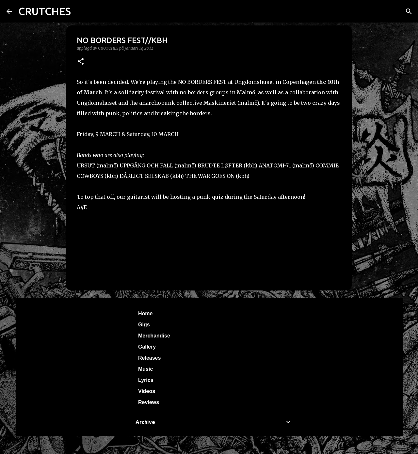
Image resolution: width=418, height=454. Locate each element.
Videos (146, 391)
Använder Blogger (209, 444)
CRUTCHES (44, 11)
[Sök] (409, 11)
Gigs (144, 324)
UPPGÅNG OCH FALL (146, 165)
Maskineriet (219, 103)
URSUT (86, 165)
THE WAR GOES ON (209, 176)
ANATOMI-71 (275, 165)
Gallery (147, 347)
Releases (149, 358)
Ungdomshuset (97, 103)
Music (145, 369)
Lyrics (145, 380)
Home (145, 313)
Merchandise (154, 335)
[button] (81, 61)
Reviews (148, 402)
